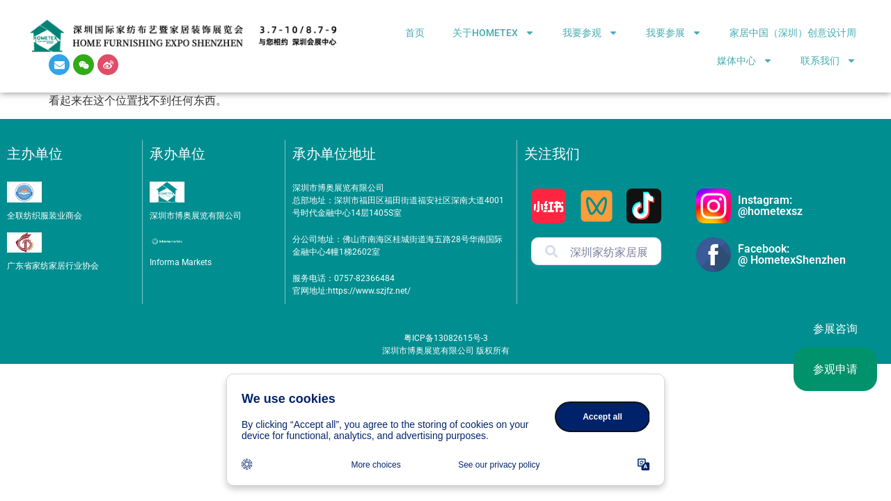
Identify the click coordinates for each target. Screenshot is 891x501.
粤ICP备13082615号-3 (446, 338)
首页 (415, 32)
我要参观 (590, 33)
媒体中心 (745, 60)
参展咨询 (835, 328)
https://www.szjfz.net (367, 291)
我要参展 (674, 33)
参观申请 (835, 369)
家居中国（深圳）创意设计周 (793, 32)
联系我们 (828, 60)
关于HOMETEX (493, 33)
